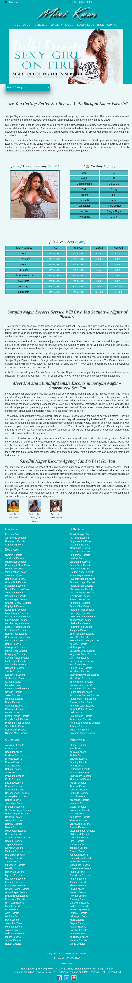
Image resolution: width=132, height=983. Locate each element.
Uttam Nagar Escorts (16, 599)
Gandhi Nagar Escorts (17, 889)
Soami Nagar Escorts (81, 692)
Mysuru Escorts (13, 875)
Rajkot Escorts (13, 799)
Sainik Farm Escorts (80, 565)
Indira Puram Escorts (16, 640)
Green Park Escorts (15, 582)
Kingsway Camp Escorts (83, 654)
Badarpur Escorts (14, 668)
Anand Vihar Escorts (80, 620)
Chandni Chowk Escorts (18, 602)
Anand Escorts (77, 933)
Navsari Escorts (13, 692)
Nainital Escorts (13, 823)
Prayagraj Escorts (14, 776)
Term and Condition (23, 972)
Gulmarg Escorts (78, 899)
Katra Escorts (77, 919)
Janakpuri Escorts (14, 558)
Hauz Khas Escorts (15, 578)
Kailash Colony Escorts (82, 709)
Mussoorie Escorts (15, 865)
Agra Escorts (12, 913)
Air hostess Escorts (15, 537)
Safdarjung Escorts (15, 585)
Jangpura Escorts (79, 630)
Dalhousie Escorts (79, 906)
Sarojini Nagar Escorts (82, 534)
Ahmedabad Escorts (80, 779)
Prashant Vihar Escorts (17, 722)
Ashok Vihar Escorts (80, 568)
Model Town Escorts (16, 568)
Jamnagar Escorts (15, 803)
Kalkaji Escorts (13, 681)
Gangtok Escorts (14, 820)
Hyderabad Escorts (80, 769)
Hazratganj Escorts (15, 878)
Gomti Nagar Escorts (16, 892)
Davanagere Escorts (80, 868)
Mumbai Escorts (13, 926)
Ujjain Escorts (77, 889)
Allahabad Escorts (79, 799)
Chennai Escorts (78, 758)
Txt (119, 972)
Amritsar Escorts (78, 786)
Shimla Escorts (13, 940)
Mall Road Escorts (79, 657)
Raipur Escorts (13, 943)
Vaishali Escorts (78, 558)
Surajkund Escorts (79, 671)
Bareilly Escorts (13, 868)
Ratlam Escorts (13, 769)
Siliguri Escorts (78, 923)
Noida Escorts (12, 702)
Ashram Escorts (78, 726)
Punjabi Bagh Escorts (16, 719)
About (27, 24)
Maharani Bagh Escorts (82, 592)
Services (41, 24)
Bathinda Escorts (79, 793)
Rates (69, 24)
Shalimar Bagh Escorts (82, 633)
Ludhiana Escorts (79, 789)
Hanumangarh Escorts (17, 813)
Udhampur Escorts (80, 916)
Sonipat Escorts (13, 834)
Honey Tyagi (13, 514)
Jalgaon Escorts (13, 844)
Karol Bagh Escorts (15, 609)
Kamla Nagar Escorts (81, 575)
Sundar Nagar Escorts (17, 657)
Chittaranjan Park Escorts (18, 637)
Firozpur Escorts (78, 820)
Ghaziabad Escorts (15, 709)
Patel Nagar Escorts (80, 719)
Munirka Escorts (13, 685)
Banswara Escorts (15, 871)
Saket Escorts (12, 695)
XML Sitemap (90, 972)
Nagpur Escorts (13, 786)
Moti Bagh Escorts (79, 544)
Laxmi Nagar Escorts (16, 620)
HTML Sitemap (108, 972)
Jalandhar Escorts (14, 923)
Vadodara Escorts (79, 837)
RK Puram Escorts (79, 537)
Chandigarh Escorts (80, 776)
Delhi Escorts (13, 518)
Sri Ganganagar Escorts (18, 810)
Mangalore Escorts (80, 865)
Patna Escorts (77, 871)
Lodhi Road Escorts (15, 661)
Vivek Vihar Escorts (80, 623)
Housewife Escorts (15, 541)
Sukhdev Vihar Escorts (82, 661)
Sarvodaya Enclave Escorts (84, 695)
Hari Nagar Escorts (80, 613)
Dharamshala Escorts (16, 895)
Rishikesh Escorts (14, 902)
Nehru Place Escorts (16, 633)
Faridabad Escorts (15, 712)
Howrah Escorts (78, 895)
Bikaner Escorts (78, 885)
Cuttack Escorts (78, 892)
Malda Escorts (77, 943)
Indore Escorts (13, 937)
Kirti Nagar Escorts (80, 647)
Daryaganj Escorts (15, 654)
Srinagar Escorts (14, 858)
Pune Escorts (12, 919)
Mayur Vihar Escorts (16, 650)
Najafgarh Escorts (14, 606)
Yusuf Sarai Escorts (80, 664)
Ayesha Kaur (56, 514)
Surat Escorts (12, 772)
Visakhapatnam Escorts (82, 830)
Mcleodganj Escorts (15, 830)
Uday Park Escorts (80, 729)
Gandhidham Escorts (81, 858)
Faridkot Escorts (78, 913)
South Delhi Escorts (15, 726)
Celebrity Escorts (14, 544)
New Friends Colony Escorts (85, 640)
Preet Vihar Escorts (15, 630)
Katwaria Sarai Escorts (17, 688)
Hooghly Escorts (78, 930)
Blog (100, 24)
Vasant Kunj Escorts (16, 575)
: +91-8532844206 (82, 2)
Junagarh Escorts (79, 854)
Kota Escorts (12, 748)
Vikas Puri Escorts (79, 637)
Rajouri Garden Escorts (82, 599)
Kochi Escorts (12, 779)
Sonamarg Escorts (79, 909)
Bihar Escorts (77, 841)
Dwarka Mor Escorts (16, 733)
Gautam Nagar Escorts (82, 572)
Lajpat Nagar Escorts (16, 613)
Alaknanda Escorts (80, 548)
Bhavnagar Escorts (15, 885)
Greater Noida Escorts (17, 716)
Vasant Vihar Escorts (16, 572)
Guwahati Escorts (14, 789)
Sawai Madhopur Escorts (18, 837)
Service (42, 968)
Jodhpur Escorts (78, 882)
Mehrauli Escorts (14, 698)
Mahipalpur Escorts (15, 561)
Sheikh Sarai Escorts (81, 668)
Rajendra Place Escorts (82, 733)
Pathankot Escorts (15, 854)
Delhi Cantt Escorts (15, 729)
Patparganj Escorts (80, 555)
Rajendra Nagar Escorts (82, 578)
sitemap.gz (75, 972)
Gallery (56, 24)
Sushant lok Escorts (15, 678)
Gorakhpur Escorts (80, 875)
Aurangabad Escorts (16, 796)
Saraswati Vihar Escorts (82, 650)
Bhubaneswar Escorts (17, 793)
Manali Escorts (13, 906)
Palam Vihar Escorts (80, 606)
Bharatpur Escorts (14, 806)
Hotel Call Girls (56, 968)
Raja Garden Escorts (81, 716)
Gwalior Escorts (78, 851)
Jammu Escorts (13, 861)
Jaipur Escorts (56, 518)
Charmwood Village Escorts (84, 674)
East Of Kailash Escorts (17, 626)
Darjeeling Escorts (79, 902)
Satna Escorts (12, 765)
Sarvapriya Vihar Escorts (83, 688)
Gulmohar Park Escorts (82, 702)
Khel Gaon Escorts (80, 678)
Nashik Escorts (78, 748)
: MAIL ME (13, 2)
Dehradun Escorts (14, 933)
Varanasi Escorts (79, 803)
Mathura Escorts (14, 916)
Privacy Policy (43, 972)
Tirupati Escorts (78, 827)
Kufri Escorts (76, 765)
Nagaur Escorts (13, 841)
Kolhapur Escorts (14, 847)
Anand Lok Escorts (80, 602)
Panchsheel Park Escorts (83, 698)
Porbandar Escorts (80, 861)
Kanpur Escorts (13, 882)
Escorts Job (85, 24)
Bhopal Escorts (78, 745)
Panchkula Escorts (15, 899)
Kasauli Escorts (78, 926)
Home (16, 24)
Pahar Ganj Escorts (15, 596)
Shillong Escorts (13, 817)
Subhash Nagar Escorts (82, 582)
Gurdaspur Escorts (80, 844)
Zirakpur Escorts (14, 851)
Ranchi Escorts (78, 782)
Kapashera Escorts (15, 674)
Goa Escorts (11, 909)
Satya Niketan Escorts (81, 541)
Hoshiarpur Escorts (80, 810)
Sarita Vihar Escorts (15, 664)
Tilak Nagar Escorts (80, 596)
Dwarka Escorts (13, 555)
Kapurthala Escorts (80, 817)
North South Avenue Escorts (85, 722)
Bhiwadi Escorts (13, 758)
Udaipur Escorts (13, 752)
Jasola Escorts (13, 671)
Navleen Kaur (35, 514)
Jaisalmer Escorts (14, 745)
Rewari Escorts (13, 762)
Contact (113, 24)
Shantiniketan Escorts (81, 681)
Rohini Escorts (13, 644)
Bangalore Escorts (79, 772)
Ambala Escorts (78, 878)
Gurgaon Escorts (14, 705)
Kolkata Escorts (78, 752)
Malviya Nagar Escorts (17, 623)
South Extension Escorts (18, 589)
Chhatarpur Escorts (80, 561)
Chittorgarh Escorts (80, 834)
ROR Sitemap (60, 972)
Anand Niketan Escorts (82, 705)
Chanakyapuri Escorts (81, 589)
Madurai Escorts (78, 940)
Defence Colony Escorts (82, 616)
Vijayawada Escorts (80, 823)
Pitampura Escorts (15, 647)
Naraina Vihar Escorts (81, 685)
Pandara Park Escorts (81, 585)
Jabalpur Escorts (78, 847)
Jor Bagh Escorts (14, 592)
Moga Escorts (77, 813)
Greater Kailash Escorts (18, 616)
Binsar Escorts (13, 827)
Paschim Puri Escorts (81, 626)
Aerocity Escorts (78, 644)
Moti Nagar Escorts (80, 551)
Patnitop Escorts (78, 762)
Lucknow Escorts (14, 782)
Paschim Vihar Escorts (82, 609)
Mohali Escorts (77, 796)
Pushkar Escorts (14, 755)
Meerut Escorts (78, 806)
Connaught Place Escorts (18, 565)
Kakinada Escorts (79, 937)
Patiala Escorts (78, 755)
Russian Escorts (14, 534)
